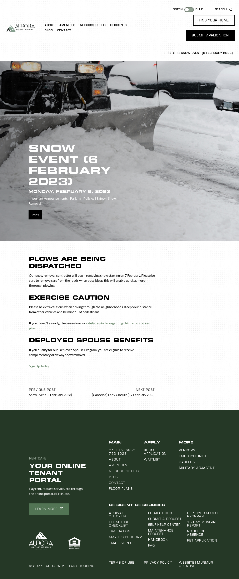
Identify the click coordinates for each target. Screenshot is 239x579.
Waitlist (152, 459)
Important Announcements (48, 198)
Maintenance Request (161, 532)
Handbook (158, 539)
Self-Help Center (164, 524)
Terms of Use (121, 562)
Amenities (67, 25)
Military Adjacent (197, 467)
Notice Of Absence (196, 533)
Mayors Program (126, 537)
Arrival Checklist (118, 514)
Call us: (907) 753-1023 (122, 452)
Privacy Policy (158, 562)
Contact (64, 30)
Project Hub (160, 513)
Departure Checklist (119, 523)
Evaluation (119, 531)
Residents (118, 25)
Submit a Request (165, 518)
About (50, 25)
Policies (88, 198)
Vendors (187, 450)
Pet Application (202, 540)
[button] (214, 20)
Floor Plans (121, 488)
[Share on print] (35, 214)
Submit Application (155, 452)
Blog (49, 30)
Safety (101, 198)
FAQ (151, 545)
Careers (187, 462)
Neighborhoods (93, 25)
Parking (75, 198)
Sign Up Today (39, 366)
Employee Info (192, 456)
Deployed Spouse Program (203, 514)
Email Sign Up (122, 543)
